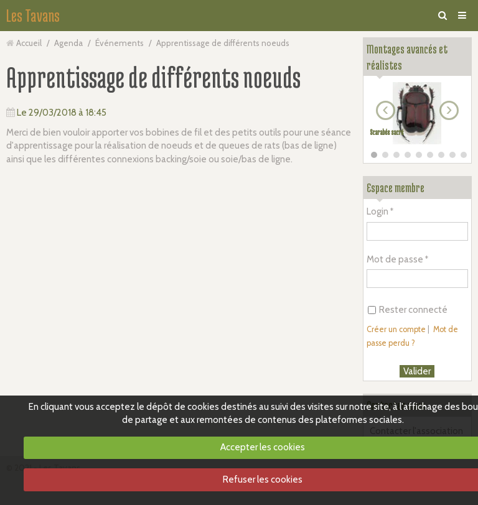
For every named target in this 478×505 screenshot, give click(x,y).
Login (377, 211)
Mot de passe (395, 259)
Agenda (68, 43)
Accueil (29, 43)
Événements (119, 43)
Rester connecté (408, 309)
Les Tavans (33, 15)
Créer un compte (396, 329)
